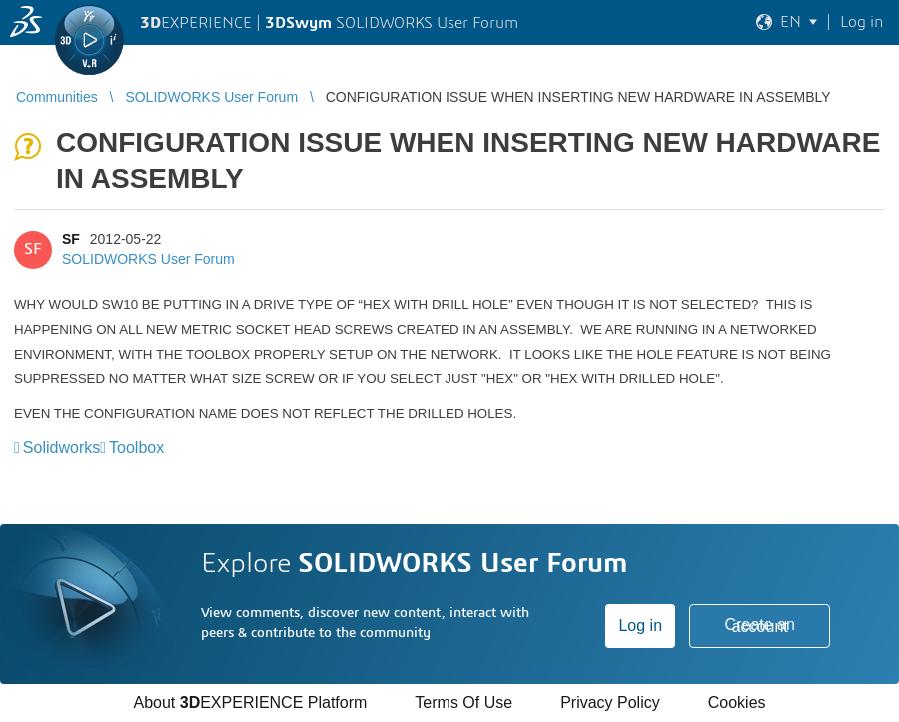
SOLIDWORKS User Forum (148, 259)
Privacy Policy (610, 702)
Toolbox (136, 447)
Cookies (737, 702)
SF (71, 239)
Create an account (760, 625)
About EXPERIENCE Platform (250, 702)
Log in (640, 625)
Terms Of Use (463, 702)
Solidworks (61, 447)
